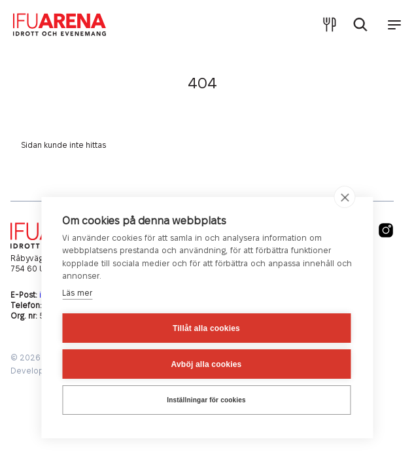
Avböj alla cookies (206, 364)
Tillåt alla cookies (206, 328)
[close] (344, 197)
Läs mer (77, 293)
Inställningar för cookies (206, 400)
